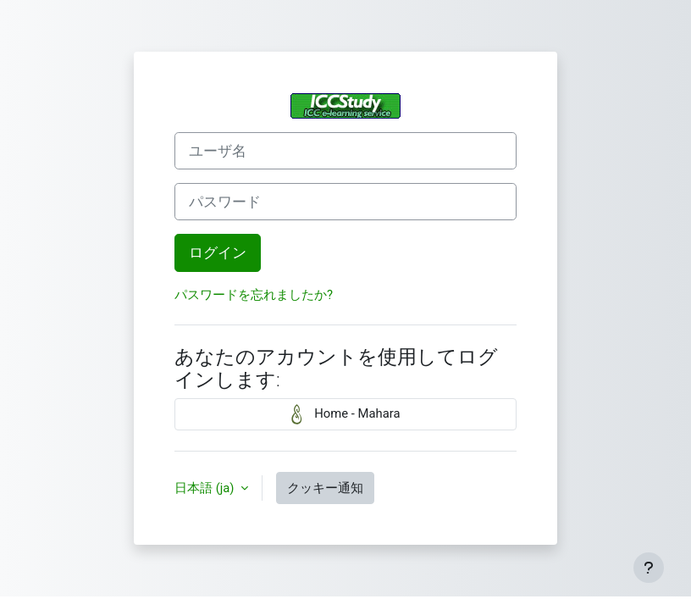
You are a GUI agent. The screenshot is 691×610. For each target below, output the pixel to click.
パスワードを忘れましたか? (253, 294)
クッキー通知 (325, 488)
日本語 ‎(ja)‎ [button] (205, 488)
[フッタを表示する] (648, 567)
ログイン (217, 252)
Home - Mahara (346, 414)
